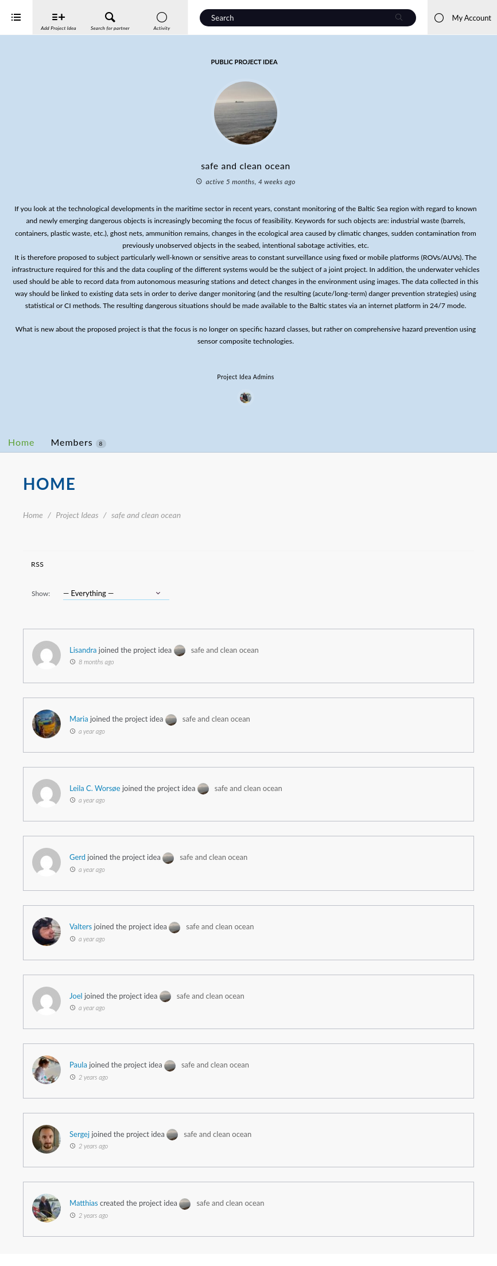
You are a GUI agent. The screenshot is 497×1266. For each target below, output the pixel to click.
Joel (122, 1007)
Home (67, 454)
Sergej (125, 1146)
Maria (124, 730)
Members (124, 454)
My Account (462, 18)
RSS (83, 576)
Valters (126, 938)
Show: (86, 605)
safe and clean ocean (271, 662)
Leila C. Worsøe (140, 800)
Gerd (123, 869)
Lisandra (129, 662)
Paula (124, 1076)
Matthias (129, 1215)
